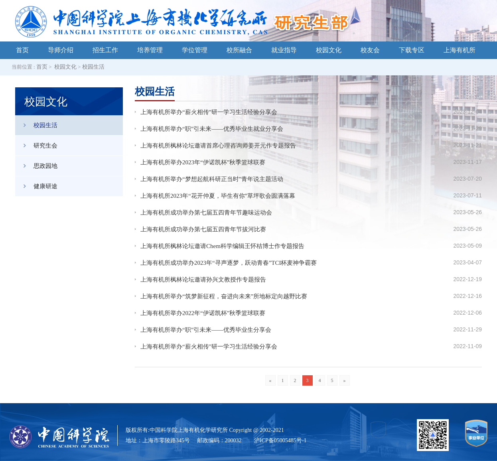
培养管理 (150, 50)
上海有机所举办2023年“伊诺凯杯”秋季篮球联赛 (202, 162)
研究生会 (36, 146)
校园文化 (328, 50)
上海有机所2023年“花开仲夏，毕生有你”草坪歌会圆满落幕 (217, 196)
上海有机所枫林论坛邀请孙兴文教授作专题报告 (203, 279)
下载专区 (411, 50)
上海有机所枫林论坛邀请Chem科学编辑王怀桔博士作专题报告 (222, 246)
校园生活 (93, 67)
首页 (22, 50)
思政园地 (36, 166)
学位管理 (194, 50)
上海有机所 (459, 50)
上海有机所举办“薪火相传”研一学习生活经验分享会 (208, 112)
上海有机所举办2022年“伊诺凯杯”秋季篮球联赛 (202, 313)
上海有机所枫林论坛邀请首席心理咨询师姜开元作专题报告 (218, 145)
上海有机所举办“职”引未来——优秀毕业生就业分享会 (211, 129)
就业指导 (284, 50)
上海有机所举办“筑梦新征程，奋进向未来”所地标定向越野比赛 (223, 296)
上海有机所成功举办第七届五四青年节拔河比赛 (203, 229)
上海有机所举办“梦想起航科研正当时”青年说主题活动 (211, 179)
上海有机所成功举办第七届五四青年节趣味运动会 (206, 212)
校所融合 (239, 50)
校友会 (370, 50)
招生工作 (105, 50)
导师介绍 (60, 50)
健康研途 (36, 186)
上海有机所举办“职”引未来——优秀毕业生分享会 (205, 330)
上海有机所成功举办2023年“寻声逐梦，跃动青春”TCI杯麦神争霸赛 (228, 263)
